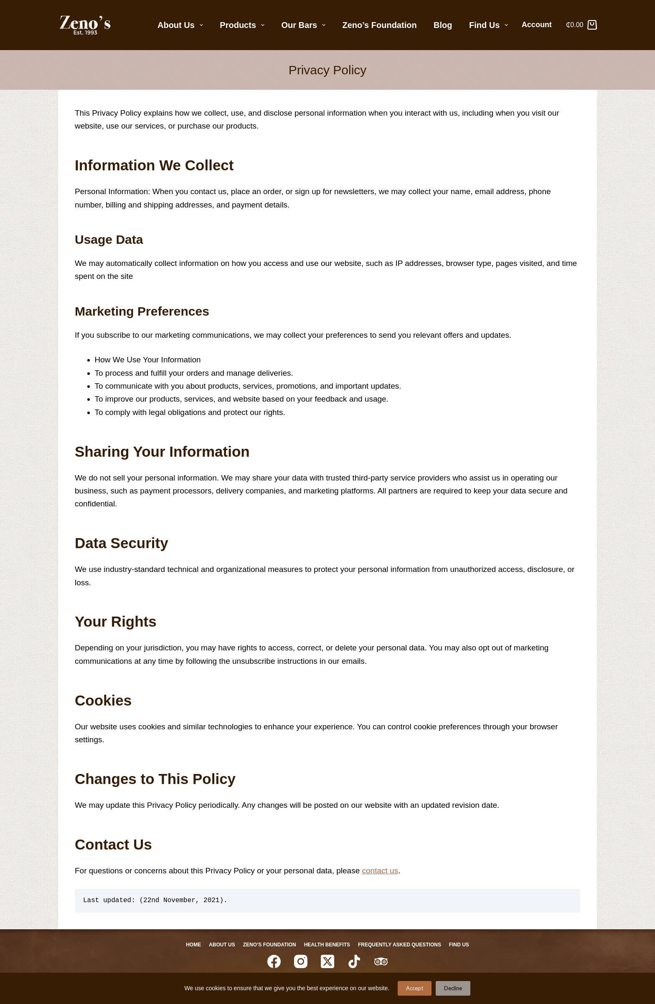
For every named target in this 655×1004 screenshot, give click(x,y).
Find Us (490, 25)
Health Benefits (328, 945)
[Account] (540, 25)
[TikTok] (354, 962)
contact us (380, 870)
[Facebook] (274, 962)
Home (187, 945)
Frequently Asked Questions (402, 945)
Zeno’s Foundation (380, 25)
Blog (443, 25)
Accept (414, 988)
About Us (181, 25)
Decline (453, 988)
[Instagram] (300, 962)
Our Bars (305, 25)
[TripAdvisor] (381, 962)
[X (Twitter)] (327, 962)
